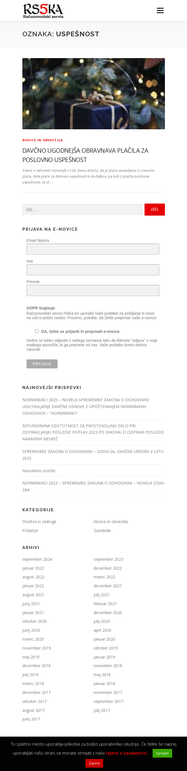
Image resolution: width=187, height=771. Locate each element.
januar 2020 (104, 639)
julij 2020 (102, 621)
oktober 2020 (34, 621)
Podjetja (30, 530)
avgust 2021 (33, 594)
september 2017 (108, 701)
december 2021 (108, 585)
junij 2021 (31, 603)
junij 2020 (31, 630)
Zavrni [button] (94, 763)
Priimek (33, 282)
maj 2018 (102, 674)
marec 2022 (104, 576)
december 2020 (108, 612)
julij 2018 (30, 674)
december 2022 (108, 568)
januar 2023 (33, 568)
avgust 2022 (33, 576)
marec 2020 (33, 639)
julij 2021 (102, 594)
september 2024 (37, 559)
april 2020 (102, 630)
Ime (30, 261)
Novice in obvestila (42, 140)
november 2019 (36, 648)
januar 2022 (33, 585)
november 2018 (108, 665)
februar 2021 (105, 603)
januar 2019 (104, 657)
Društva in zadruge (39, 521)
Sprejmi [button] (162, 753)
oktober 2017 (34, 701)
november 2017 (108, 692)
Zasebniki (102, 530)
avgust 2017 (33, 710)
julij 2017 (102, 710)
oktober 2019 (106, 648)
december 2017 (36, 692)
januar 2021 (33, 612)
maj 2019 (30, 657)
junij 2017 (31, 719)
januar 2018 (104, 683)
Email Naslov (38, 240)
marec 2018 (33, 683)
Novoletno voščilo (38, 470)
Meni (159, 10)
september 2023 (108, 559)
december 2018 (36, 665)
